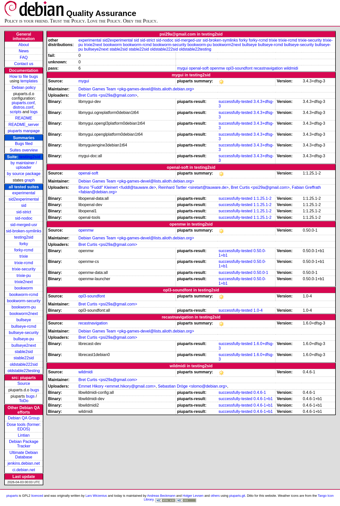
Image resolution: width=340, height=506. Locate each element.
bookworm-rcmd (23, 294)
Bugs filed (24, 143)
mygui (182, 68)
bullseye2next (24, 345)
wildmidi (291, 68)
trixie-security (24, 269)
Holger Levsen (193, 495)
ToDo (23, 401)
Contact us (23, 64)
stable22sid (24, 358)
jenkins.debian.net (24, 463)
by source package (24, 174)
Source (23, 383)
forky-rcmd (23, 250)
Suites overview (24, 150)
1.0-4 (257, 310)
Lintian (24, 435)
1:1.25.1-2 (262, 198)
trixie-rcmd (23, 263)
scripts (15, 112)
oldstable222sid (24, 364)
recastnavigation (268, 68)
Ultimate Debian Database (24, 454)
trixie (24, 256)
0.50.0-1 (260, 272)
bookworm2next (24, 313)
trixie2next (24, 282)
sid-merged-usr (23, 225)
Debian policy (24, 87)
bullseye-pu (24, 339)
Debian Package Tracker (23, 443)
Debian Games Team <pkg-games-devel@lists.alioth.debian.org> (136, 89)
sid (23, 205)
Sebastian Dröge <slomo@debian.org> (192, 386)
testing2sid (29, 157)
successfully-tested (235, 101)
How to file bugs (24, 76)
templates (29, 81)
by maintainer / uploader (24, 165)
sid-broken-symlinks (23, 231)
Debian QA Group (24, 418)
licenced (37, 495)
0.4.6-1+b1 (263, 399)
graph (30, 180)
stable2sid (24, 352)
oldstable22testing (24, 371)
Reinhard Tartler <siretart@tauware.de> (193, 187)
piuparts (12, 495)
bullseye (23, 320)
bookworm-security (24, 301)
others (215, 495)
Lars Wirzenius (96, 495)
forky (23, 244)
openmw (217, 68)
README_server (24, 124)
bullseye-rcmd (23, 326)
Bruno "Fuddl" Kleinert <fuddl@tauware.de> (117, 187)
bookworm (24, 288)
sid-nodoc (23, 218)
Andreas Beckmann (161, 495)
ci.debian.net (23, 470)
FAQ (24, 57)
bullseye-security (24, 332)
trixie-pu (24, 275)
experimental (23, 193)
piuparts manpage (24, 131)
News (24, 51)
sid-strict (23, 212)
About (24, 45)
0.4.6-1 (259, 392)
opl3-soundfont (239, 68)
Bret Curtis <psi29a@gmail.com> (107, 95)
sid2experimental (24, 199)
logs (34, 112)
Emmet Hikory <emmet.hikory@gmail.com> (117, 386)
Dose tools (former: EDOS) (24, 426)
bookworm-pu (24, 307)
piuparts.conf (23, 103)
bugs (34, 390)
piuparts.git (237, 495)
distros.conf (23, 107)
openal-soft (199, 68)
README (23, 118)
